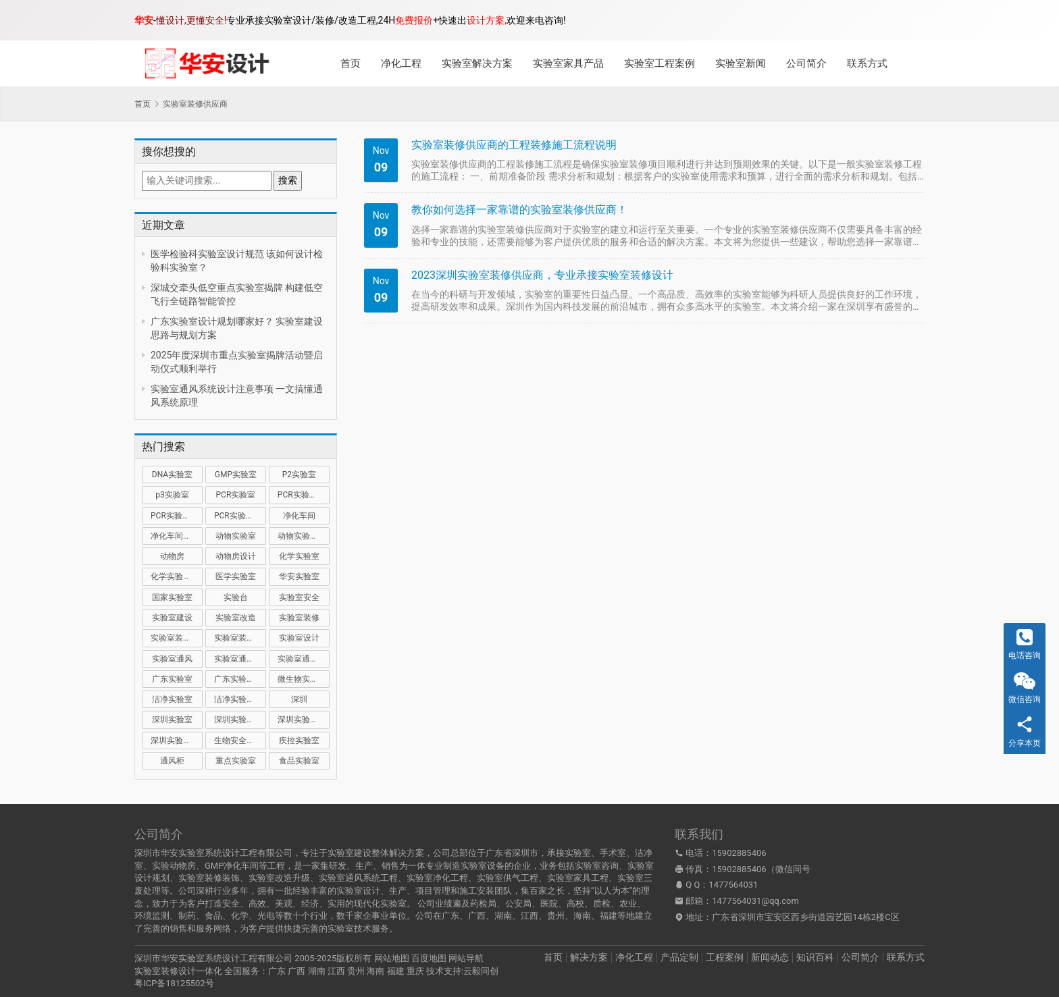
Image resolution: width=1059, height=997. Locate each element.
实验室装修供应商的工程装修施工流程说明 (514, 144)
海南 (375, 971)
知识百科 (815, 957)
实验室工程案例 (659, 63)
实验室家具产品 (568, 63)
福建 (396, 971)
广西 (296, 971)
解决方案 (589, 957)
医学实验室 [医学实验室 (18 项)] (235, 576)
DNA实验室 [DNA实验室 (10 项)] (172, 474)
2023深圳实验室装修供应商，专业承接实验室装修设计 (542, 275)
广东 (277, 971)
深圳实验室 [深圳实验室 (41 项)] (172, 719)
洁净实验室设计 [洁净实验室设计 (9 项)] (240, 699)
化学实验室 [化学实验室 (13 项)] (299, 556)
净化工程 (401, 63)
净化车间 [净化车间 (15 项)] (299, 515)
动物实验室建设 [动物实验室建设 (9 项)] (304, 536)
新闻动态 (770, 957)
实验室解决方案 (477, 63)
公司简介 (806, 63)
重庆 (415, 971)
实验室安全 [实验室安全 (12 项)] (299, 597)
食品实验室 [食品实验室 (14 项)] (299, 760)
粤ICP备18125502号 (174, 983)
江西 (336, 971)
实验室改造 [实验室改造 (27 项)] (235, 617)
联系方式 (867, 63)
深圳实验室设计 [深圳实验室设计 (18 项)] (177, 740)
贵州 (356, 971)
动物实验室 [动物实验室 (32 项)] (235, 536)
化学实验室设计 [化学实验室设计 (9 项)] (177, 576)
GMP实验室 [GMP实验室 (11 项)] (236, 474)
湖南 (317, 971)
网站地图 (391, 958)
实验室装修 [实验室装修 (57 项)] (299, 617)
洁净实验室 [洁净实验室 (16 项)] (172, 699)
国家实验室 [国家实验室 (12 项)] (172, 597)
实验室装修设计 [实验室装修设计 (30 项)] (240, 638)
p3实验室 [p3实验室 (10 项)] (171, 495)
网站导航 (466, 958)
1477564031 (733, 885)
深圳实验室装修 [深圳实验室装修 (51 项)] (304, 719)
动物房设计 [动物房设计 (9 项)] (235, 556)
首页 (350, 63)
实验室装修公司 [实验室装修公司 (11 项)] (177, 638)
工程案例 (725, 957)
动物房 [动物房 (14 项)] (172, 556)
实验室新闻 (740, 63)
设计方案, (487, 20)
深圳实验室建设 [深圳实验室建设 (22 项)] (240, 719)
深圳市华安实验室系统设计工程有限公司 (213, 958)
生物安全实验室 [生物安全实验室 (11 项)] (240, 740)
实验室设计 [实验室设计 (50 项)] (299, 638)
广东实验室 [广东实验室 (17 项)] (172, 679)
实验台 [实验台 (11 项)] (236, 597)
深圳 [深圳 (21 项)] (299, 699)
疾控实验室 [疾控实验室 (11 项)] (299, 740)
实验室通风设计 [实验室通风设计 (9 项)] (304, 659)
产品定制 (679, 957)
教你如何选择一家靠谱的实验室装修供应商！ (519, 209)
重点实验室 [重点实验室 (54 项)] (235, 760)
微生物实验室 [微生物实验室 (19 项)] (302, 679)
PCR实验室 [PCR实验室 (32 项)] (236, 495)
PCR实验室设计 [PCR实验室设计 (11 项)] (240, 515)
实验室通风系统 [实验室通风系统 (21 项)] (240, 659)
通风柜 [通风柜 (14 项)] (172, 760)
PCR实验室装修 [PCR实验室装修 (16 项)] (177, 515)
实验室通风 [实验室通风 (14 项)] (172, 659)
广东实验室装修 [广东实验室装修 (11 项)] (240, 679)
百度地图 (428, 958)
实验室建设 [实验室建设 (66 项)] (172, 617)
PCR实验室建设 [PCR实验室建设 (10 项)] (304, 495)
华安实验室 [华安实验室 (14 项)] (299, 576)
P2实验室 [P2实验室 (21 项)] (299, 474)
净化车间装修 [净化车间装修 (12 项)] (175, 536)
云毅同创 (480, 971)
